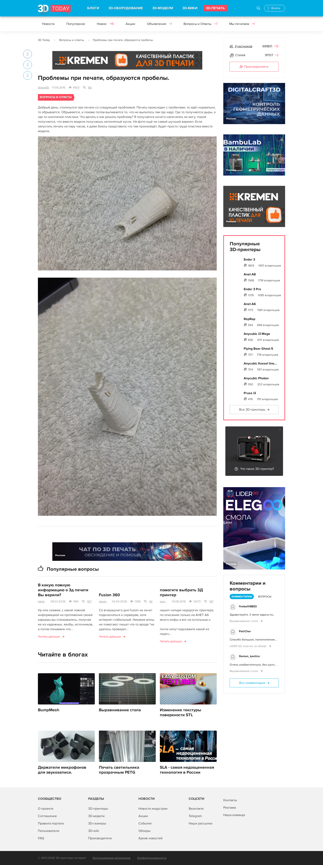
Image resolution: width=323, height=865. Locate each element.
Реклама (60, 64)
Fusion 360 (109, 595)
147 (211, 601)
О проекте (45, 809)
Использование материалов (111, 858)
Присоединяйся (254, 67)
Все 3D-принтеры (252, 409)
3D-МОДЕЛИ (162, 8)
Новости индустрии (152, 809)
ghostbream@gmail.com (104, 601)
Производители (100, 838)
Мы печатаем (242, 24)
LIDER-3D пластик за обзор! (248, 646)
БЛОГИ (93, 8)
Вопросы (264, 596)
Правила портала (51, 823)
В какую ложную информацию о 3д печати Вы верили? (63, 590)
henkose (42, 601)
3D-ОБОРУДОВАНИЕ (125, 8)
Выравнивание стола (120, 710)
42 (150, 601)
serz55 (164, 601)
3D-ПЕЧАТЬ (215, 8)
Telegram (195, 816)
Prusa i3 (250, 393)
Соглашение (47, 816)
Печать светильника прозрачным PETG (119, 770)
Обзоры (144, 831)
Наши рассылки (200, 823)
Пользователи (48, 831)
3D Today (44, 40)
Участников (243, 46)
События (145, 823)
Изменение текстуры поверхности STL (180, 713)
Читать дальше (49, 637)
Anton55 (43, 87)
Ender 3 (249, 259)
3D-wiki (93, 831)
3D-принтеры (98, 809)
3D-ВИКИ (189, 8)
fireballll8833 (248, 606)
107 (89, 601)
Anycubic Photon (256, 378)
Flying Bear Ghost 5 (258, 349)
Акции (130, 24)
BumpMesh (48, 710)
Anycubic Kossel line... (260, 363)
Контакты (230, 800)
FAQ (41, 838)
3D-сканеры (97, 823)
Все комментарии (252, 683)
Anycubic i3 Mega (257, 334)
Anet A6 (250, 304)
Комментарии (242, 596)
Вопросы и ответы (71, 40)
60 (90, 87)
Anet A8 (250, 274)
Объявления (159, 24)
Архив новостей (150, 838)
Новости (48, 24)
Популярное (75, 24)
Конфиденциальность (151, 858)
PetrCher (245, 631)
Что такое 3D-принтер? (257, 469)
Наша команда (234, 815)
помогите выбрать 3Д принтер (181, 593)
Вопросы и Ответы (201, 24)
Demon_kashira (249, 656)
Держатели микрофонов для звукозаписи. (62, 770)
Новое (105, 24)
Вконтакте (196, 809)
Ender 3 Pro (252, 289)
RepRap (249, 319)
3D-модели (96, 816)
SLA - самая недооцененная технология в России (187, 770)
